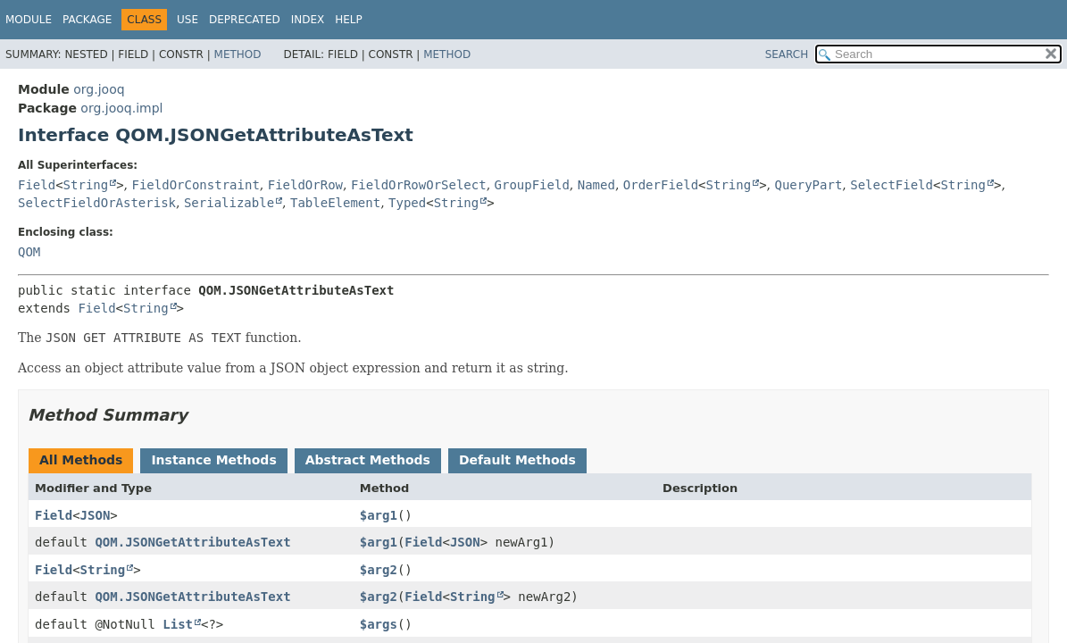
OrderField (660, 185)
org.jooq (98, 89)
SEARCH (787, 54)
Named (596, 185)
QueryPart (808, 185)
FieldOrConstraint (196, 185)
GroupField (532, 185)
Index (308, 19)
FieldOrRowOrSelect (419, 185)
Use (187, 19)
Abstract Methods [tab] (367, 460)
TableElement (335, 203)
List (178, 624)
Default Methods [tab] (517, 460)
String (86, 185)
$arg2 (378, 570)
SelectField (891, 185)
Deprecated (244, 19)
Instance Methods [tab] (213, 460)
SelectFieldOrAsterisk (97, 203)
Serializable (229, 203)
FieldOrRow (305, 185)
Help (349, 19)
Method (238, 54)
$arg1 (378, 515)
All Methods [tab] (80, 460)
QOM (29, 252)
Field (36, 185)
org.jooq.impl (121, 108)
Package (87, 19)
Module (28, 19)
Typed (407, 203)
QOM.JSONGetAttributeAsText (192, 542)
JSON (95, 515)
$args (378, 624)
